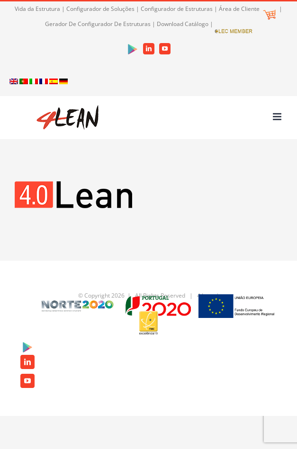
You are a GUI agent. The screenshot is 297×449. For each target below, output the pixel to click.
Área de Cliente (247, 9)
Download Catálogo (182, 24)
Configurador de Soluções (100, 9)
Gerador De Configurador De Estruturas (98, 24)
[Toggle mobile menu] (278, 117)
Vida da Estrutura (37, 9)
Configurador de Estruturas (177, 9)
